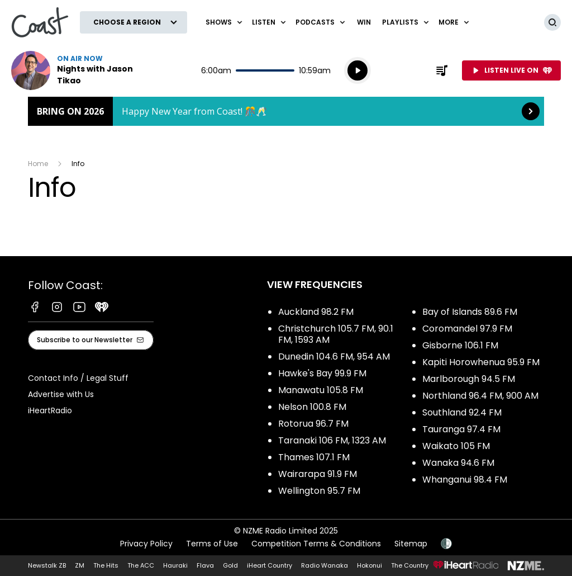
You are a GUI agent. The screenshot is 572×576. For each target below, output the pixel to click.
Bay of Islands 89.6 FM (469, 311)
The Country (409, 565)
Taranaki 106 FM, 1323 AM (332, 440)
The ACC (140, 565)
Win (364, 22)
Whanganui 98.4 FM (464, 479)
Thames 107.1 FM (314, 457)
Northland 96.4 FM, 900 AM (480, 395)
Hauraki (175, 565)
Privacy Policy (146, 543)
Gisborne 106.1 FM (460, 345)
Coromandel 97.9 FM (467, 328)
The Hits (105, 565)
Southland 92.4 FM (462, 412)
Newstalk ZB (47, 565)
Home (38, 163)
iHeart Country (269, 565)
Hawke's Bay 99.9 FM (322, 373)
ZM (79, 565)
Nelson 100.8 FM (312, 406)
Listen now (82, 70)
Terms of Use (212, 543)
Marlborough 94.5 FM (468, 378)
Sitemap (410, 543)
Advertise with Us (61, 394)
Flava (205, 565)
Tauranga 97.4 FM (461, 429)
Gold (230, 565)
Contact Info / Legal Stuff (78, 378)
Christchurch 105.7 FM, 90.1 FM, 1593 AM (335, 334)
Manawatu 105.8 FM (320, 390)
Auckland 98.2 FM (316, 311)
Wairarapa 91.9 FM (317, 474)
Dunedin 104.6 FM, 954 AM (334, 356)
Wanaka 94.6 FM (458, 462)
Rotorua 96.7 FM (313, 423)
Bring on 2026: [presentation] (286, 111)
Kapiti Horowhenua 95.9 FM (481, 362)
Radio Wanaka (324, 565)
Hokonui (369, 565)
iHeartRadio (50, 410)
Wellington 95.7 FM (319, 490)
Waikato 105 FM (456, 446)
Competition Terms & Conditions (316, 543)
